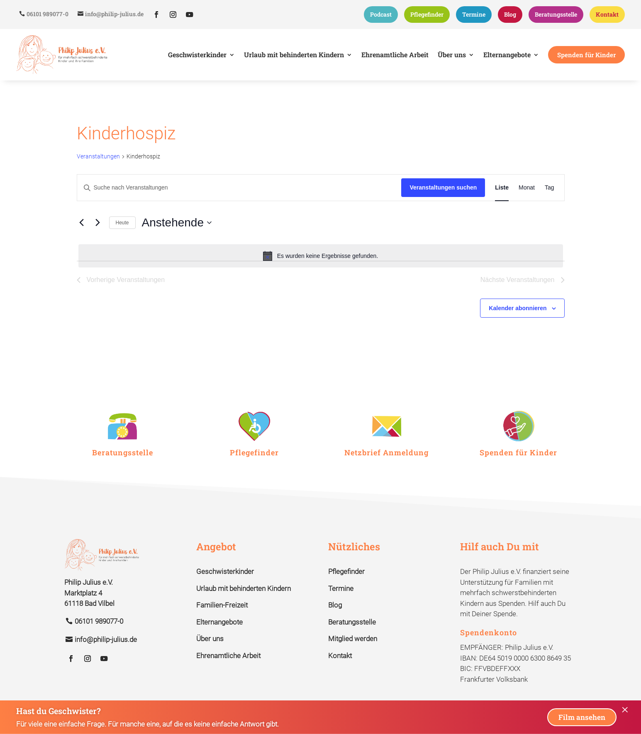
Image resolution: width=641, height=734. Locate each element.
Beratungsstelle (556, 14)
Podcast (381, 14)
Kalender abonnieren (517, 306)
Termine (473, 14)
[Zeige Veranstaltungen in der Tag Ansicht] (549, 186)
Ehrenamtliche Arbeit (228, 654)
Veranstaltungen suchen (443, 186)
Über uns (210, 637)
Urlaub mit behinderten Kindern (243, 587)
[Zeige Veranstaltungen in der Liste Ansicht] (502, 186)
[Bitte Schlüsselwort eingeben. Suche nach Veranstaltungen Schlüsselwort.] (239, 186)
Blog (510, 14)
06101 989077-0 (47, 14)
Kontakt (607, 14)
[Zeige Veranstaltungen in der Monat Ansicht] (527, 186)
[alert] (320, 254)
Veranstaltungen (98, 155)
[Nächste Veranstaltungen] (98, 221)
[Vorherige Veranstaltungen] (82, 221)
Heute (122, 221)
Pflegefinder (427, 14)
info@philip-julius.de (114, 14)
